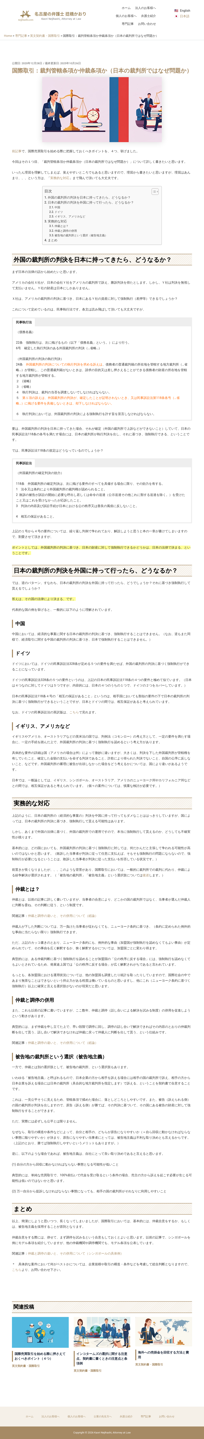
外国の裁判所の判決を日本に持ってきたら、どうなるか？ (89, 197)
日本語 (184, 16)
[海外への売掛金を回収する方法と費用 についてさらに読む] (163, 1331)
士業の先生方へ (103, 1416)
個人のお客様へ (126, 16)
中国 (57, 207)
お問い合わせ (147, 24)
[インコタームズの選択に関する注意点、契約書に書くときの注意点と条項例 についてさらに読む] (102, 1332)
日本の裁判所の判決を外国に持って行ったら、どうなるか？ (91, 202)
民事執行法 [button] (24, 322)
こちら (74, 712)
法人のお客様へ (145, 8)
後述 (146, 875)
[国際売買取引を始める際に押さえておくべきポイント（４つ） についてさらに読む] (40, 1332)
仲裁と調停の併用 (66, 231)
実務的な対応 (59, 178)
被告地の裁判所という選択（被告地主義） (81, 235)
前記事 (17, 151)
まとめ (52, 240)
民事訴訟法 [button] (24, 463)
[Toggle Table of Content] (153, 191)
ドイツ (59, 212)
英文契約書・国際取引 (26, 1365)
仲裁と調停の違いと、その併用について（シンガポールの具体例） (76, 1253)
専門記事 (128, 24)
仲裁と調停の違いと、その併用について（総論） (63, 916)
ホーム (126, 8)
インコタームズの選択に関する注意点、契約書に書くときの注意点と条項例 (101, 1358)
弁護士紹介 (148, 16)
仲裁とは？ (62, 226)
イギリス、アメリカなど (70, 216)
